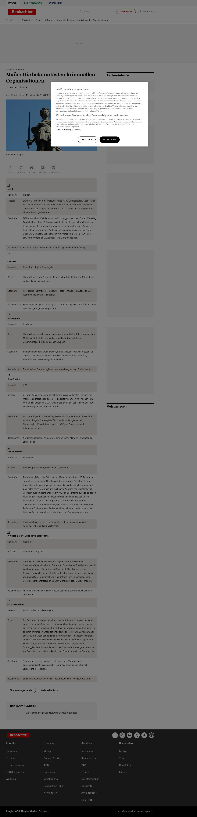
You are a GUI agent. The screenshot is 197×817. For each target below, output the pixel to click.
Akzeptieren (110, 139)
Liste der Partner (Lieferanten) (68, 130)
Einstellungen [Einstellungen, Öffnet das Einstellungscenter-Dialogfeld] (87, 139)
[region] (99, 114)
